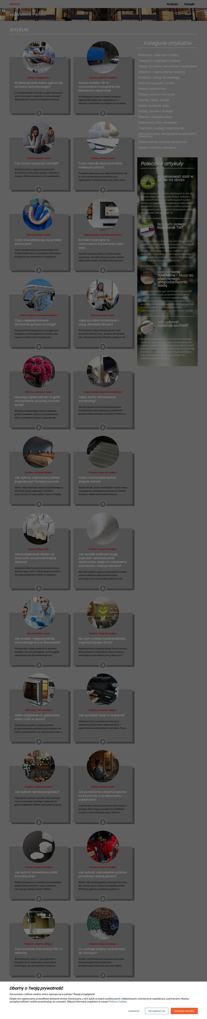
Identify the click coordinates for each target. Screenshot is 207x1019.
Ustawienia (133, 1011)
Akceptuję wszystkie (184, 1011)
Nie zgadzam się (156, 1011)
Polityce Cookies (117, 1001)
